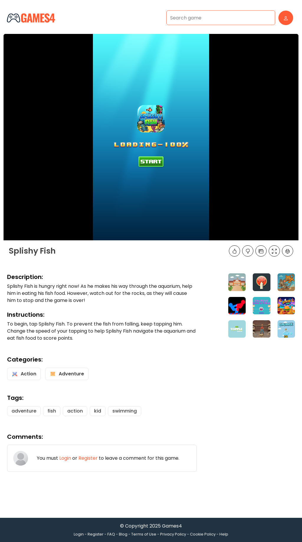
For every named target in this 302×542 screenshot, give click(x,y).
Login (65, 458)
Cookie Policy (203, 534)
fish (51, 411)
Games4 (172, 526)
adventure (24, 411)
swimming (124, 411)
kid (97, 411)
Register (88, 458)
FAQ (111, 534)
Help (223, 534)
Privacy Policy (173, 534)
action (75, 411)
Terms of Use (143, 534)
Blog (123, 534)
